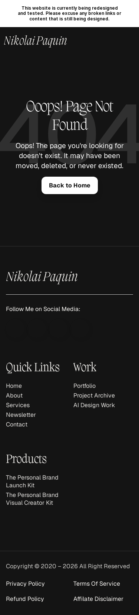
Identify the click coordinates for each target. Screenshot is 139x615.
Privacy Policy (25, 584)
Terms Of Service (96, 584)
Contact (16, 424)
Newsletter (21, 415)
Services (18, 405)
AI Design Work (94, 405)
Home (14, 386)
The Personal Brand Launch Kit (33, 481)
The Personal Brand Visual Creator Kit (33, 499)
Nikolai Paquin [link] (35, 41)
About (14, 395)
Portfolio (84, 386)
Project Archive (94, 395)
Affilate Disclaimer (98, 599)
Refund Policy (25, 599)
